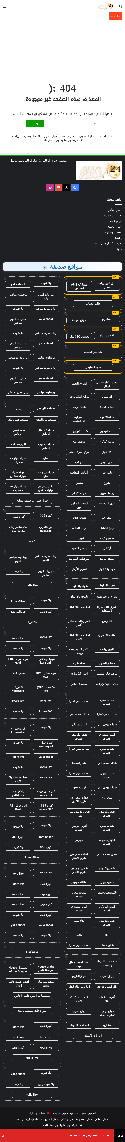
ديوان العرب (79, 1011)
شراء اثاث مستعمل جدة (32, 1011)
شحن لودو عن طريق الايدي (79, 870)
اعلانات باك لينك (79, 1025)
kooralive (18, 701)
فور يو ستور (79, 787)
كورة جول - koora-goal (46, 744)
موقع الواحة (79, 320)
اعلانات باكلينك (93, 1035)
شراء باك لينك (107, 585)
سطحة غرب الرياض (18, 432)
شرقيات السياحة (79, 559)
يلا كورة (32, 622)
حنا (107, 935)
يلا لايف (32, 541)
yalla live (32, 585)
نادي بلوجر (107, 462)
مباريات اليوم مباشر (46, 296)
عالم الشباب (93, 303)
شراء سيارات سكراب (18, 460)
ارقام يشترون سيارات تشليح (45, 488)
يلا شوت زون (46, 1084)
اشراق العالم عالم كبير (79, 623)
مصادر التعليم (107, 663)
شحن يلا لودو (107, 868)
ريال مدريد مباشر (45, 308)
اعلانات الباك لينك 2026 (79, 637)
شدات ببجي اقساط (107, 702)
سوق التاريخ (79, 976)
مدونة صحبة (107, 559)
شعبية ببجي (107, 882)
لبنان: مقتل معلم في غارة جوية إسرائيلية (87, 1135)
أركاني (107, 548)
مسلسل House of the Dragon (18, 969)
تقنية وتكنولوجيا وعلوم (69, 140)
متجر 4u (107, 797)
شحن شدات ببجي (106, 854)
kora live (45, 701)
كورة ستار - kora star (46, 674)
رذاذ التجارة (79, 528)
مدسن (79, 483)
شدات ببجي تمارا (79, 701)
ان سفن (107, 396)
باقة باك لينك (106, 335)
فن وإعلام (68, 136)
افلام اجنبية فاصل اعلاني (18, 983)
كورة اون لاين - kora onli (46, 660)
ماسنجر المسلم (93, 352)
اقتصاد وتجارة (31, 136)
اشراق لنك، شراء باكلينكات (107, 608)
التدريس (107, 621)
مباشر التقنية (79, 548)
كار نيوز (107, 452)
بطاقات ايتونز (79, 882)
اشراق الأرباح (79, 569)
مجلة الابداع (79, 493)
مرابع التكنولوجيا (79, 396)
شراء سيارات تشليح (46, 474)
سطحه (18, 409)
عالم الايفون (107, 431)
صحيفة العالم (79, 684)
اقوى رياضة (107, 649)
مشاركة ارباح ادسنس (79, 286)
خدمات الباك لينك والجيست (106, 963)
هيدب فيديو (79, 517)
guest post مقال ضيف (79, 964)
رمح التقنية (107, 528)
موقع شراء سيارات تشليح (18, 474)
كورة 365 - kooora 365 (45, 807)
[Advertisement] (62, 49)
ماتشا (79, 935)
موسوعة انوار (107, 569)
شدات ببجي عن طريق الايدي (79, 799)
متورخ (107, 483)
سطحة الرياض (46, 408)
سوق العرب (107, 976)
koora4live (18, 601)
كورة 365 (46, 515)
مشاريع (106, 1025)
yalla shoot (18, 284)
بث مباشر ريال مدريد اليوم (18, 528)
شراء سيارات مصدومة (18, 488)
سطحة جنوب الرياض (46, 446)
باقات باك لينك (79, 596)
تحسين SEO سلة (79, 336)
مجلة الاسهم (107, 417)
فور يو (79, 840)
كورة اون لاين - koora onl (46, 793)
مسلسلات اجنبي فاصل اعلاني (32, 996)
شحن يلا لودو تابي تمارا (79, 813)
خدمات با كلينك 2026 (79, 999)
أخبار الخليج (51, 136)
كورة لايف (46, 611)
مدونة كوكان (106, 441)
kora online (46, 837)
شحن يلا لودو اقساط (79, 736)
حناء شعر (79, 920)
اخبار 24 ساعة (79, 673)
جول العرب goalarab (46, 528)
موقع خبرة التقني (79, 452)
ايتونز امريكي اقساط (79, 827)
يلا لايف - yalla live (46, 689)
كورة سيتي (18, 516)
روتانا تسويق (107, 493)
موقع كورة (32, 951)
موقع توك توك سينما (45, 983)
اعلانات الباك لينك (79, 607)
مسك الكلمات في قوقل (107, 384)
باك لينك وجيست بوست (79, 651)
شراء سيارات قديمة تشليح (32, 500)
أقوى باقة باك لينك (107, 999)
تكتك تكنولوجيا (79, 431)
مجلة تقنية (79, 663)
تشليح (45, 458)
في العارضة (18, 611)
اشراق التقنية (79, 383)
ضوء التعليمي (93, 367)
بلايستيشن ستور (107, 892)
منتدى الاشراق (107, 635)
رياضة (15, 136)
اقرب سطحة (18, 444)
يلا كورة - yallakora (18, 689)
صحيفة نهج (79, 441)
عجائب (79, 462)
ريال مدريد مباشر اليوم (45, 558)
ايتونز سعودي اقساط (107, 736)
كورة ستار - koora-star (18, 730)
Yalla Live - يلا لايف (18, 779)
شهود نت (79, 538)
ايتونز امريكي (79, 724)
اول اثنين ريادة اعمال (106, 285)
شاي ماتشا (107, 945)
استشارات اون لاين (79, 505)
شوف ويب (79, 407)
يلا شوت (46, 283)
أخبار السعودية (87, 136)
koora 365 (45, 711)
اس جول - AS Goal (18, 807)
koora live (45, 637)
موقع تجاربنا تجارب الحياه (106, 1013)
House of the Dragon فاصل (46, 968)
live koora (18, 1037)
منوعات (47, 140)
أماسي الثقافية (79, 472)
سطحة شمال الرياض (46, 432)
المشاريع (107, 319)
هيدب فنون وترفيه (107, 684)
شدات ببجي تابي (79, 714)
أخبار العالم (106, 136)
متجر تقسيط (79, 763)
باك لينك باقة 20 (106, 986)
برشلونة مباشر (18, 294)
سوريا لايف (18, 673)
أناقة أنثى (107, 472)
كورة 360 (18, 837)
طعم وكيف (107, 538)
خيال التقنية (107, 407)
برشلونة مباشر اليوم (18, 559)
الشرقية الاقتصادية (79, 419)
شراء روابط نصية (107, 596)
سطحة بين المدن (46, 419)
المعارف (107, 517)
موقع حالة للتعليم (106, 673)
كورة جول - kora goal (18, 660)
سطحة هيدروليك (18, 419)
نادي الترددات (107, 503)
